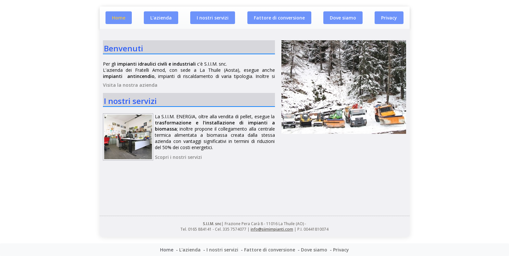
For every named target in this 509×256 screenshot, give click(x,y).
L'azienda (161, 18)
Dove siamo (343, 18)
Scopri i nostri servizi (178, 157)
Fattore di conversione (279, 18)
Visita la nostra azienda (130, 85)
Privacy (389, 18)
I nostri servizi (213, 18)
